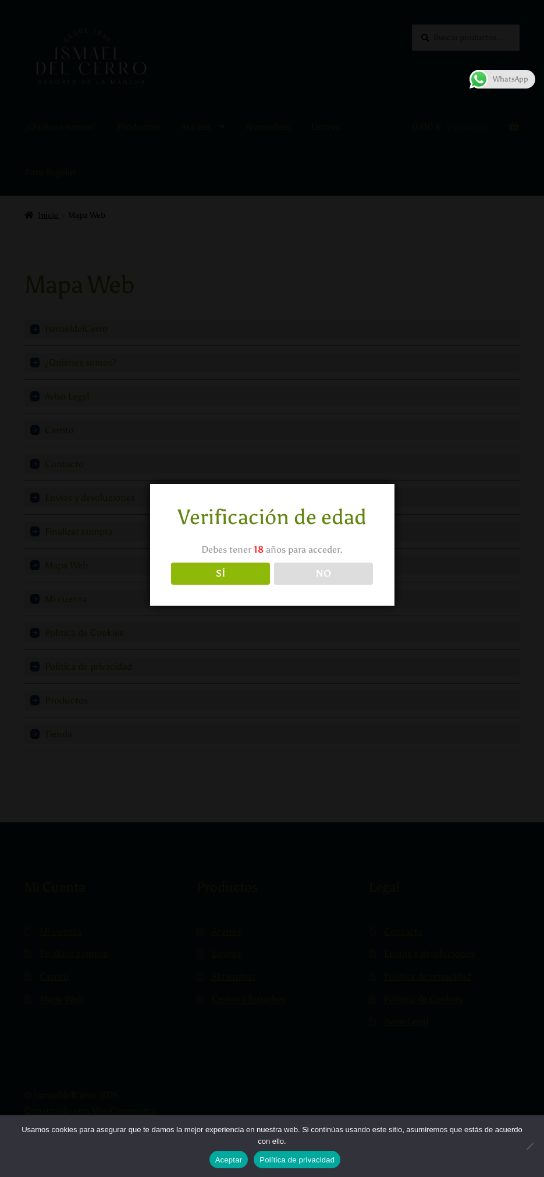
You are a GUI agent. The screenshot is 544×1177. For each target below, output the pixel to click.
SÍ (220, 573)
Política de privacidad (297, 1159)
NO (323, 573)
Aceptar (229, 1159)
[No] (529, 1146)
